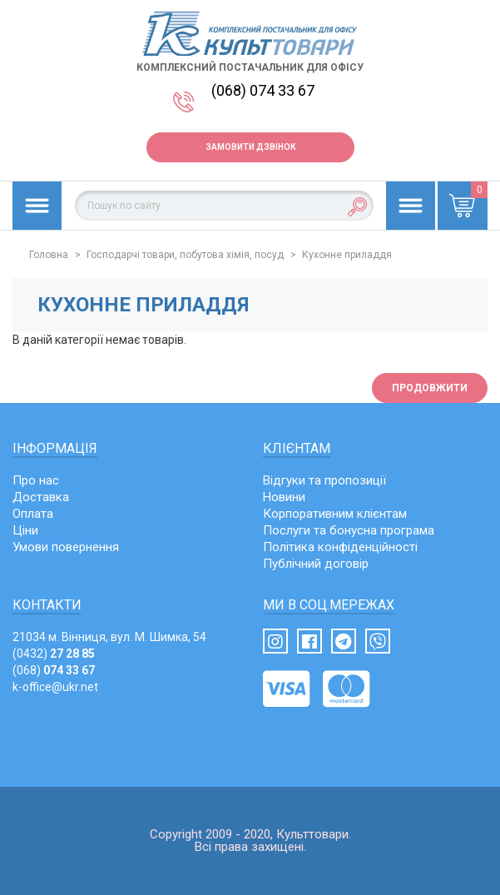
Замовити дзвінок (250, 147)
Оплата (32, 513)
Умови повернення (65, 546)
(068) (53, 670)
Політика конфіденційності (340, 546)
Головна (48, 255)
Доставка (40, 497)
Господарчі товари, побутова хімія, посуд (185, 255)
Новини (284, 497)
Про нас (35, 480)
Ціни (25, 530)
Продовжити (430, 388)
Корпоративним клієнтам (335, 513)
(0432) (53, 653)
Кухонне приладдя (347, 255)
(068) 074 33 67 (262, 90)
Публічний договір (316, 563)
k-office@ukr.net (55, 687)
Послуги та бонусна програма (348, 530)
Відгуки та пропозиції (324, 480)
